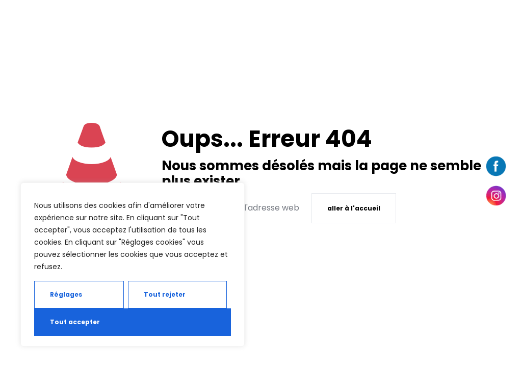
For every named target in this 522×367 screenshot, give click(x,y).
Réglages (66, 294)
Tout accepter (75, 322)
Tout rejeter (165, 294)
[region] (132, 264)
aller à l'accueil (353, 208)
